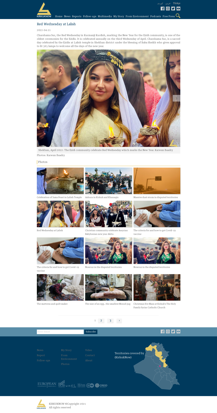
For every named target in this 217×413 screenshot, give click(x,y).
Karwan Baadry (56, 155)
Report (41, 355)
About (88, 360)
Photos (65, 364)
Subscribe (91, 332)
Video (88, 350)
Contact (90, 355)
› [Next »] (119, 320)
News (40, 350)
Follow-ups (43, 360)
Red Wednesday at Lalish (50, 231)
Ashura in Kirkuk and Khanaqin (102, 197)
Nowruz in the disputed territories (103, 267)
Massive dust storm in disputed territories (155, 197)
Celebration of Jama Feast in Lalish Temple (59, 197)
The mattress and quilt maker (52, 304)
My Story (66, 350)
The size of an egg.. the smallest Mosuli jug (107, 304)
